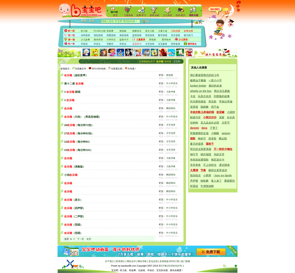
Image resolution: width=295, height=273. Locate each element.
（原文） (73, 199)
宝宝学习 (136, 44)
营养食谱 (175, 44)
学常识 (122, 44)
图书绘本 (166, 39)
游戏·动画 (154, 15)
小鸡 (70, 174)
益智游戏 (136, 35)
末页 (89, 239)
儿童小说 (162, 31)
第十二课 (74, 83)
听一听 (71, 31)
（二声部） (74, 216)
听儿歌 (84, 31)
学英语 (84, 44)
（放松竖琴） (76, 75)
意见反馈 (153, 261)
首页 (115, 15)
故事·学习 (141, 15)
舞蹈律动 (170, 108)
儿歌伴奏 (170, 91)
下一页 (80, 239)
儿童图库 (140, 39)
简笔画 (152, 39)
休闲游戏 (85, 35)
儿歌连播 (175, 31)
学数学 (110, 44)
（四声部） (74, 208)
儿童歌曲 (128, 15)
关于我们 (109, 261)
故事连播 (188, 31)
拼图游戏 (111, 35)
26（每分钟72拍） (79, 125)
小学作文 (111, 39)
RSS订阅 (174, 261)
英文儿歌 (149, 31)
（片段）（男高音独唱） (82, 116)
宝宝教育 (162, 44)
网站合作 (131, 261)
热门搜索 (185, 261)
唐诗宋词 (98, 39)
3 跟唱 (72, 91)
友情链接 (164, 261)
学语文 (97, 44)
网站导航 (142, 261)
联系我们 (120, 261)
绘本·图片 (180, 15)
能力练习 (188, 35)
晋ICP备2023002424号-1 (171, 266)
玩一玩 (71, 35)
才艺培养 (149, 44)
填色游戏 (98, 35)
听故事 (110, 31)
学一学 (71, 44)
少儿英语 (167, 15)
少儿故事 (85, 39)
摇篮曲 (122, 31)
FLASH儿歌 (100, 31)
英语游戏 (149, 35)
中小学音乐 (172, 83)
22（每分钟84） (77, 141)
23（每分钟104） (78, 149)
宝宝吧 (176, 61)
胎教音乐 (136, 31)
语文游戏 (175, 35)
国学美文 (192, 44)
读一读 (71, 39)
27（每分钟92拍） (79, 133)
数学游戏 (162, 35)
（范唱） (73, 224)
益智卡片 (124, 39)
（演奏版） (74, 166)
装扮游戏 (124, 35)
